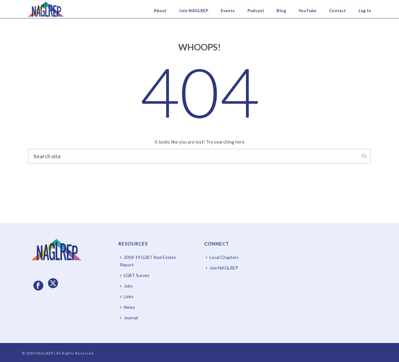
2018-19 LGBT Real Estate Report (148, 261)
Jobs (126, 285)
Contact (337, 10)
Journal (129, 317)
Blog (281, 10)
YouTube (308, 10)
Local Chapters (222, 257)
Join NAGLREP (193, 10)
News (127, 307)
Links (127, 296)
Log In (364, 10)
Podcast (256, 10)
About (160, 10)
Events (228, 10)
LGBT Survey (134, 275)
